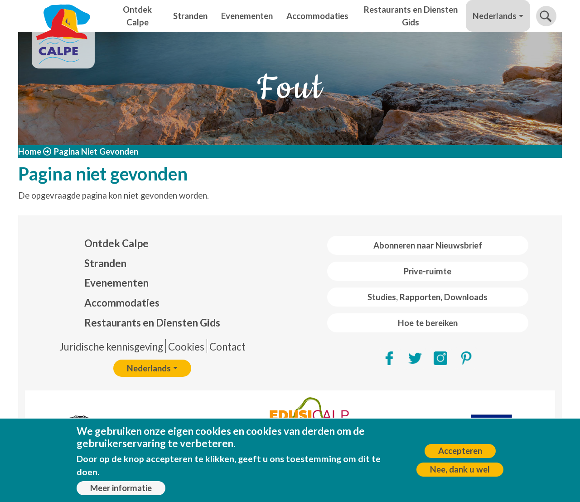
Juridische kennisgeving (111, 347)
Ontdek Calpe (137, 16)
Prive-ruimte (427, 271)
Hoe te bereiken (428, 323)
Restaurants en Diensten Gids (411, 16)
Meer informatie (121, 491)
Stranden (190, 16)
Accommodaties (317, 16)
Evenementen (247, 16)
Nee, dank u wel (460, 473)
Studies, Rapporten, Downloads (427, 297)
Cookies (186, 347)
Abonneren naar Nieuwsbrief (427, 245)
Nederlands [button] (495, 16)
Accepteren (460, 454)
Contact (227, 347)
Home (29, 151)
